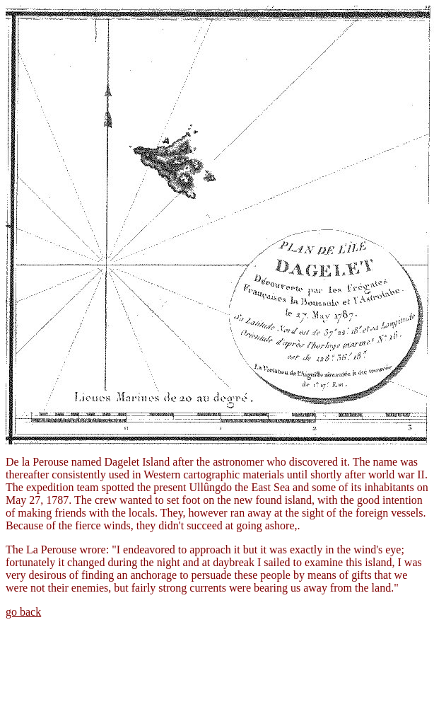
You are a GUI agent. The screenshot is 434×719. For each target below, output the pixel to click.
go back (23, 612)
